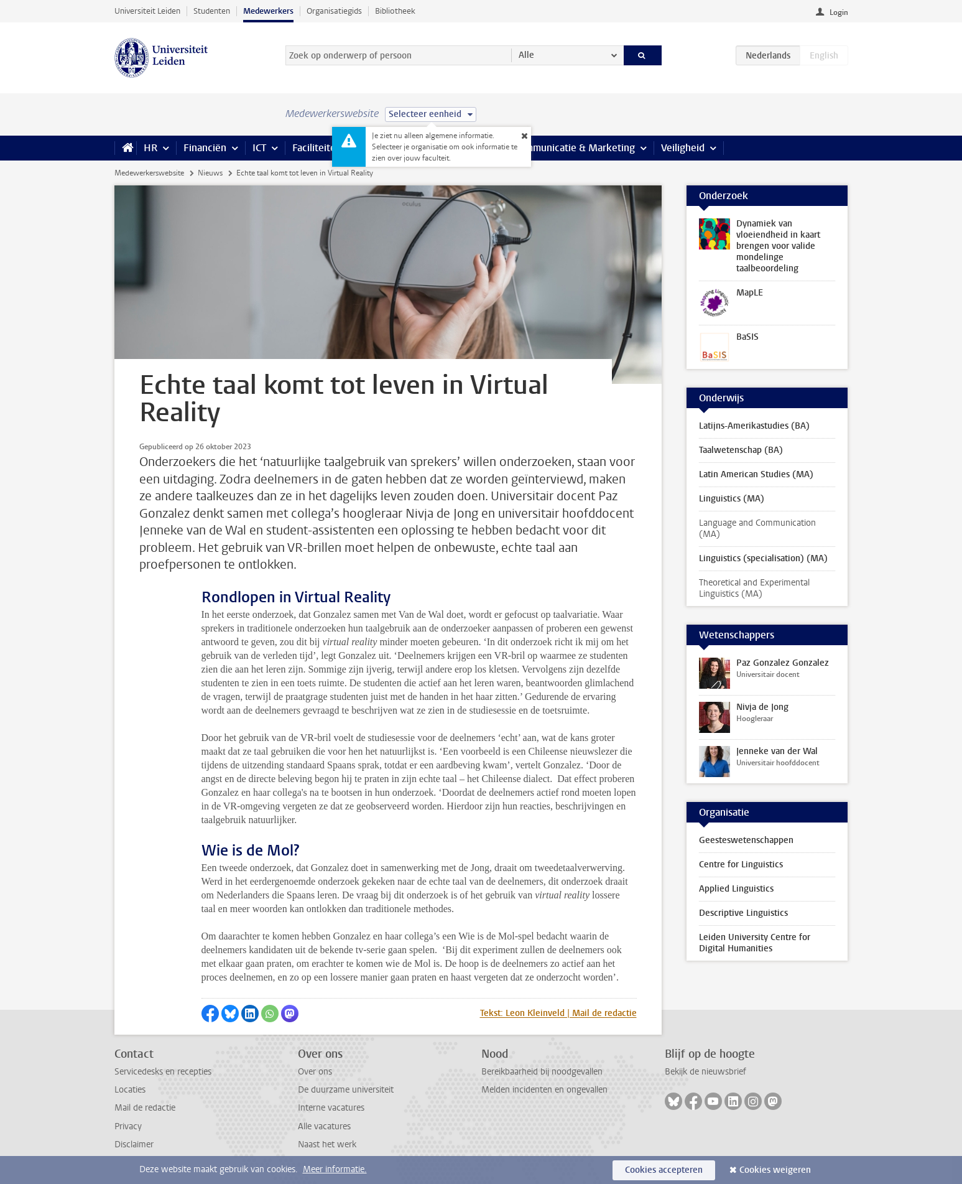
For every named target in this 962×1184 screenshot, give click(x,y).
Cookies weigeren (775, 1170)
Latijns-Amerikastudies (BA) (754, 426)
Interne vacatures (331, 1108)
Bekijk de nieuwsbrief (705, 1072)
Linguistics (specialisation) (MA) (763, 558)
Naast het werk (327, 1144)
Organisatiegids (334, 11)
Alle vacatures (324, 1126)
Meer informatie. (335, 1169)
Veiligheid (683, 147)
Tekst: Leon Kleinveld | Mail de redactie (558, 1013)
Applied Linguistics (736, 889)
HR (150, 147)
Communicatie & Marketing (574, 147)
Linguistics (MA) (731, 499)
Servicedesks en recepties (162, 1072)
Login (839, 12)
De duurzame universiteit (346, 1090)
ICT (259, 147)
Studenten (211, 11)
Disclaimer (134, 1144)
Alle (526, 55)
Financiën (204, 147)
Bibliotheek (395, 11)
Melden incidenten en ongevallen (544, 1090)
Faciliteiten (316, 147)
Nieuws (210, 173)
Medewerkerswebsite (149, 173)
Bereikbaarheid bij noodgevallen (542, 1072)
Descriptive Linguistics (743, 913)
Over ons (315, 1072)
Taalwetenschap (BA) (741, 450)
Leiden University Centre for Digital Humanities (754, 942)
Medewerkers (268, 11)
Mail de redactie (144, 1108)
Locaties (130, 1090)
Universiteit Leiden (147, 11)
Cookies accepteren (664, 1170)
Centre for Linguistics (741, 864)
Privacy (128, 1126)
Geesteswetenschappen (746, 840)
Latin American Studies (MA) (756, 474)
